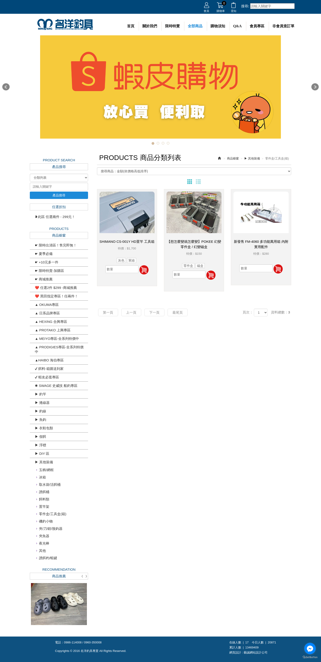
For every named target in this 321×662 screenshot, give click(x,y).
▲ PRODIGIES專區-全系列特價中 (59, 349)
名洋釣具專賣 (65, 24)
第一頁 (108, 312)
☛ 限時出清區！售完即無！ (56, 245)
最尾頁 (177, 312)
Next (315, 87)
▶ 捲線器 (42, 403)
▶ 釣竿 (40, 394)
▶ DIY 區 (42, 453)
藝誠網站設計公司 (256, 652)
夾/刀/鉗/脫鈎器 (51, 529)
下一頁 (154, 312)
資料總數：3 (280, 312)
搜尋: (245, 6)
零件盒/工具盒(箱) (52, 514)
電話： (59, 642)
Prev (6, 87)
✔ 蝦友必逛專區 (47, 377)
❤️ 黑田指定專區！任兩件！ (56, 296)
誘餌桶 (44, 492)
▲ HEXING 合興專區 (51, 322)
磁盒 (200, 266)
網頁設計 (235, 652)
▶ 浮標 (40, 445)
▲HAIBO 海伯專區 (49, 360)
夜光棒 (44, 543)
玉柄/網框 (46, 470)
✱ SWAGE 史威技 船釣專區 (56, 386)
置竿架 (44, 506)
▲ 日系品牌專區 (47, 313)
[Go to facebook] (310, 648)
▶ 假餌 (40, 437)
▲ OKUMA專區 (47, 305)
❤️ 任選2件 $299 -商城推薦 (56, 288)
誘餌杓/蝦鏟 (48, 558)
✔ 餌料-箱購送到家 (49, 369)
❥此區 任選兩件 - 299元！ (55, 217)
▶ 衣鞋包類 (44, 428)
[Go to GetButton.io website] (310, 657)
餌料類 (44, 499)
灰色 (121, 260)
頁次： (248, 312)
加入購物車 (144, 269)
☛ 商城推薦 (44, 279)
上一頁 (131, 312)
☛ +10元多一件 (46, 262)
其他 (42, 551)
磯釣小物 (46, 521)
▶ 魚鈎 (40, 420)
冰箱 (42, 477)
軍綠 (131, 260)
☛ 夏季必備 (44, 254)
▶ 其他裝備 (44, 462)
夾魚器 (44, 536)
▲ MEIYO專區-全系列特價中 (57, 339)
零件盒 (188, 266)
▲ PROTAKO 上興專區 (52, 330)
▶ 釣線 (40, 411)
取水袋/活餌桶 (50, 484)
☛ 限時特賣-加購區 (49, 271)
